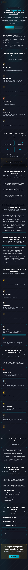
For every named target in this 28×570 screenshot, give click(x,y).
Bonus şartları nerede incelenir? (9, 533)
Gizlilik (3, 567)
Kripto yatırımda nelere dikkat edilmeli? (10, 529)
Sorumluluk (13, 567)
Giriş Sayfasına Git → (14, 556)
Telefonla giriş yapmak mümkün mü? (10, 525)
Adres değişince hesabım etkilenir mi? (10, 521)
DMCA (10, 567)
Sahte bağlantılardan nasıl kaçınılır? (9, 536)
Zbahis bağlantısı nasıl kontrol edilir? (10, 517)
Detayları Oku (19, 27)
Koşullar (6, 567)
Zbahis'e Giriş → (9, 27)
